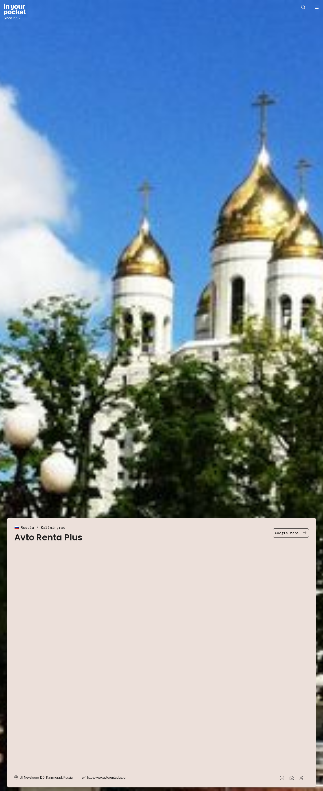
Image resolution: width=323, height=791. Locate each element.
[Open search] (303, 7)
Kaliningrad (53, 527)
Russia (27, 527)
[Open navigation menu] (316, 7)
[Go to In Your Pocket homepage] (15, 12)
